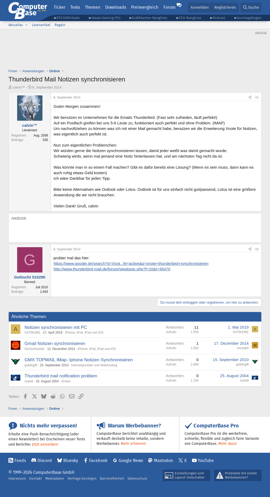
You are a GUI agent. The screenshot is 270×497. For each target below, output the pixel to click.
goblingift (31, 365)
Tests (75, 7)
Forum (169, 7)
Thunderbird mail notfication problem (61, 375)
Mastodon (163, 460)
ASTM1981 (32, 332)
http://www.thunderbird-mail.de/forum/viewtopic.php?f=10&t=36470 (112, 269)
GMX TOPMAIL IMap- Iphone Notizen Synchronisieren (79, 359)
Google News (131, 460)
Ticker (59, 7)
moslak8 (243, 348)
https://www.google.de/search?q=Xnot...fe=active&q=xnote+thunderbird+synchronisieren (131, 263)
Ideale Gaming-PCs (105, 17)
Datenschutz (137, 478)
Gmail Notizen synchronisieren (55, 343)
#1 (257, 97)
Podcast (219, 17)
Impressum (17, 478)
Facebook (98, 460)
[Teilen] (250, 98)
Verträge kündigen (82, 478)
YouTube (206, 460)
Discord (44, 460)
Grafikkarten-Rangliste (149, 17)
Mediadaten (54, 478)
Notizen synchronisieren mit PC (56, 327)
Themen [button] (92, 7)
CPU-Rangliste (190, 17)
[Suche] (251, 7)
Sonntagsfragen (249, 17)
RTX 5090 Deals (68, 17)
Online (65, 381)
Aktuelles (15, 24)
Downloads (115, 7)
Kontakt (35, 478)
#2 (257, 249)
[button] (26, 25)
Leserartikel (41, 24)
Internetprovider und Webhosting (94, 365)
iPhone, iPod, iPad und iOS (84, 332)
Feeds (20, 460)
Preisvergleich (144, 7)
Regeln (60, 24)
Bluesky (70, 460)
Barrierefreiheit (112, 478)
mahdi (29, 381)
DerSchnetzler (35, 349)
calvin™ (19, 87)
